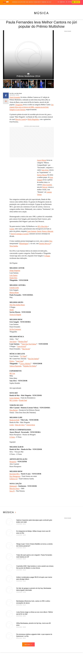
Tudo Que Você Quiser (29, 344)
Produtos (5, 6)
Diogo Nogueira (15, 270)
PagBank (44, 2)
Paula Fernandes (15, 97)
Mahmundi (13, 486)
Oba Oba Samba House (17, 305)
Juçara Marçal (41, 160)
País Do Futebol (33, 359)
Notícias (14, 6)
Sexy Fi (12, 491)
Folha (32, 6)
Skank (12, 310)
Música (41, 13)
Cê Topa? (23, 356)
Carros (23, 6)
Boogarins (13, 461)
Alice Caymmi (47, 185)
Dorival (44, 187)
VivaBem (54, 6)
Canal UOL (64, 6)
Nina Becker (14, 410)
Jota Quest (13, 341)
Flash (10, 6)
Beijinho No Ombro (29, 366)
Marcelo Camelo (20, 119)
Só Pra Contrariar (15, 329)
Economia (27, 6)
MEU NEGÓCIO (29, 2)
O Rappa (47, 256)
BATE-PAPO (23, 2)
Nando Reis (13, 278)
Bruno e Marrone (47, 231)
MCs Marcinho (42, 226)
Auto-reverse (21, 346)
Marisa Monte (14, 292)
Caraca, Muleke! (25, 363)
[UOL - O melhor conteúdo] (6, 2)
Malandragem (23, 243)
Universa (49, 6)
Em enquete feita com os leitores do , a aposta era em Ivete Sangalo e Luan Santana (31, 107)
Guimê (12, 229)
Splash (45, 6)
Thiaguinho (19, 105)
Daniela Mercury (44, 243)
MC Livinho (14, 400)
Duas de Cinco (20, 425)
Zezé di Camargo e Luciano (20, 234)
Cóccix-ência (30, 425)
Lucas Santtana (14, 398)
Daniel (39, 231)
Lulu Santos (13, 275)
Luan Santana (31, 231)
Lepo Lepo (19, 361)
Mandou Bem (22, 341)
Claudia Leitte (14, 287)
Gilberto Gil (13, 479)
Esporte (36, 6)
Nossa (68, 6)
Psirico (12, 361)
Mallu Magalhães (33, 119)
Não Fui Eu (26, 349)
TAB (71, 6)
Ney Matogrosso (15, 476)
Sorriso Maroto (42, 175)
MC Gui (12, 373)
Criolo (12, 425)
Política (18, 6)
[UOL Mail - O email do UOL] (62, 2)
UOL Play (49, 2)
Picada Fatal (23, 400)
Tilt (58, 6)
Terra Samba (14, 246)
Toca (76, 6)
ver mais (28, 644)
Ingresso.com (16, 2)
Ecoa (60, 6)
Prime (73, 6)
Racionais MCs (15, 474)
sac (59, 2)
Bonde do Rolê (14, 420)
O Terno (12, 437)
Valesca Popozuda (15, 366)
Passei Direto (37, 2)
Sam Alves (45, 170)
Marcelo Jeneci (14, 488)
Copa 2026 (40, 6)
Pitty (50, 241)
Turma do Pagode (15, 314)
